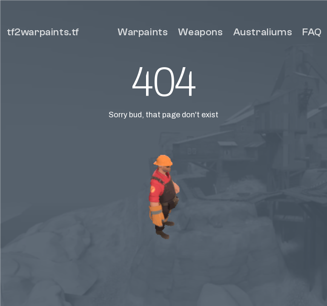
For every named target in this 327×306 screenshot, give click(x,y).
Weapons (200, 32)
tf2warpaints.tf (43, 32)
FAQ (312, 32)
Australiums (263, 32)
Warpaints (143, 32)
